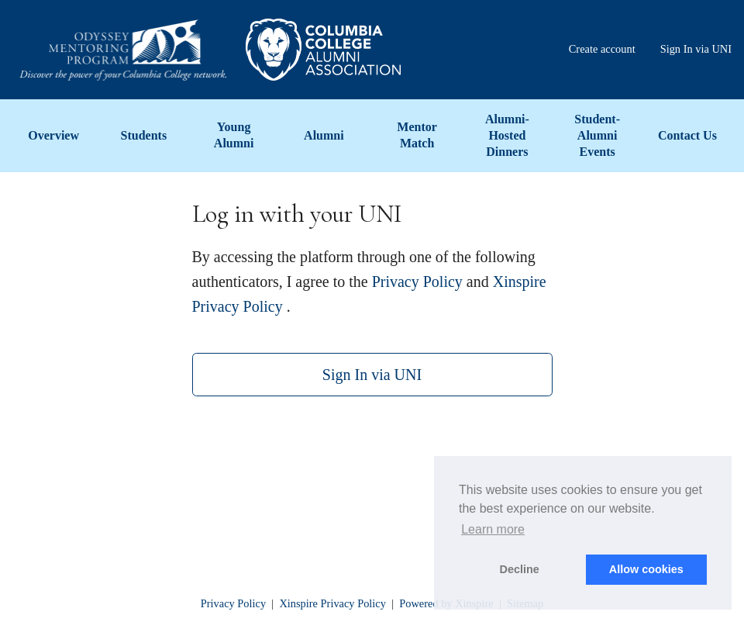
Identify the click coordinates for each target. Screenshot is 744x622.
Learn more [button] (493, 529)
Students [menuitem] (144, 135)
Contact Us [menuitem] (687, 135)
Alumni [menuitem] (324, 135)
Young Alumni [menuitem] (234, 135)
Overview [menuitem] (53, 135)
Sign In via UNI (372, 374)
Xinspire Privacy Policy (332, 603)
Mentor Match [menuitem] (417, 135)
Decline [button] (519, 569)
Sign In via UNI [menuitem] (696, 49)
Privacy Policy (417, 281)
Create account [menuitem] (602, 49)
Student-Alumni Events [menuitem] (597, 135)
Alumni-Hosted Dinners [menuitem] (507, 135)
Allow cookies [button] (646, 569)
